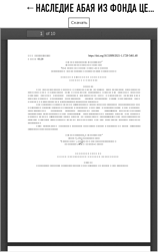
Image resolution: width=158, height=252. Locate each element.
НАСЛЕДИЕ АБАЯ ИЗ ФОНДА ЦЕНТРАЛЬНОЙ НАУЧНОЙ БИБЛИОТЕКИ (97, 8)
